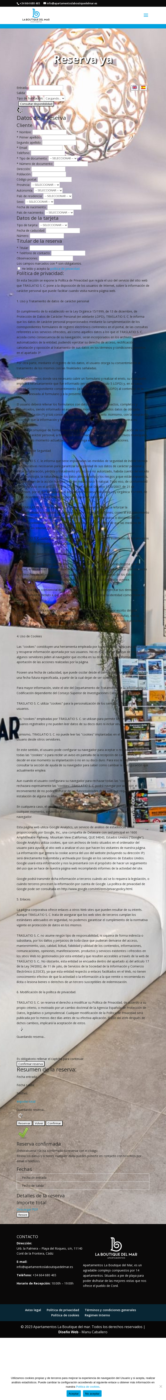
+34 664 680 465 (30, 3)
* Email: (22, 148)
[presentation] (49, 1047)
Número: (23, 236)
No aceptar (92, 1393)
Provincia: (23, 184)
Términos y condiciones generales (110, 1310)
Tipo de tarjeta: (27, 225)
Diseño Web (68, 1332)
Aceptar (74, 1393)
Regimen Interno (97, 1315)
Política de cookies (65, 1315)
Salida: (21, 93)
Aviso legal (33, 1310)
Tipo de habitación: (30, 98)
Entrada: (22, 88)
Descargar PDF (27, 1209)
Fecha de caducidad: (31, 230)
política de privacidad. (65, 269)
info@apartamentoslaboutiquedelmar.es (45, 1267)
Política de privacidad (63, 1310)
